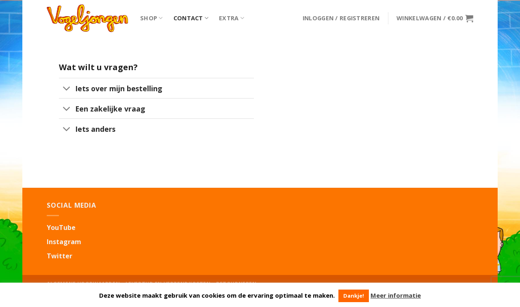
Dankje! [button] (353, 295)
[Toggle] (67, 89)
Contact (191, 18)
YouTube (61, 227)
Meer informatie (395, 295)
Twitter (59, 255)
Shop (151, 18)
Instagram (64, 241)
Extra (231, 18)
